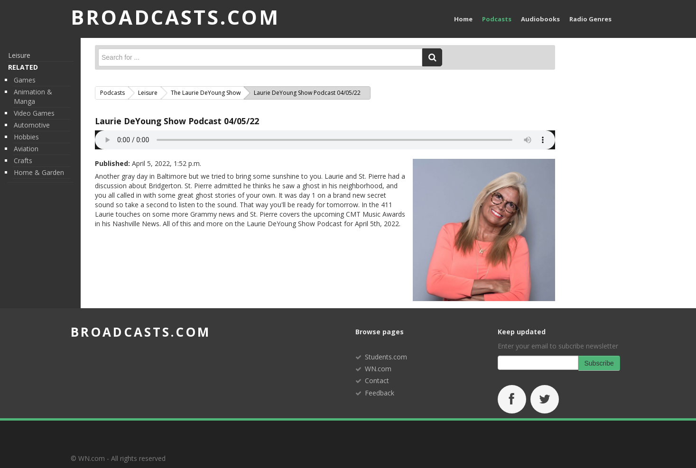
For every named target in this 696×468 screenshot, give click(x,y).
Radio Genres (590, 19)
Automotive (32, 124)
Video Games (34, 113)
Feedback (379, 392)
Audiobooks (540, 19)
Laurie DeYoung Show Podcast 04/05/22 (177, 121)
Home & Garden (39, 172)
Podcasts (496, 19)
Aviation (26, 148)
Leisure (19, 55)
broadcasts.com (141, 331)
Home (463, 19)
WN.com (378, 368)
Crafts (23, 160)
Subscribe (599, 363)
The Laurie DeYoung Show (206, 93)
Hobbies (26, 136)
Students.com (386, 356)
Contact (377, 380)
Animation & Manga (33, 96)
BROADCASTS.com (175, 16)
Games (25, 79)
